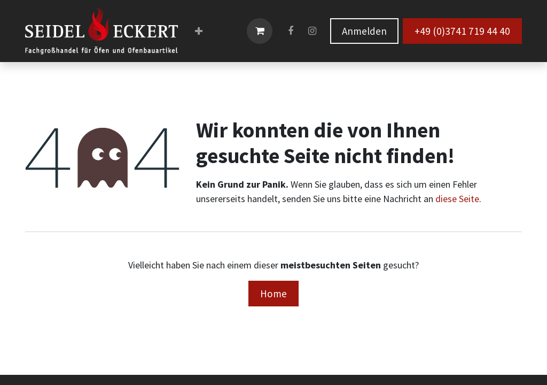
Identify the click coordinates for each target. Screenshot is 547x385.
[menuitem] (199, 31)
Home (273, 293)
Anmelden (364, 31)
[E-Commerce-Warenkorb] (259, 31)
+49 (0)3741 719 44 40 (462, 31)
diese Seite (457, 198)
